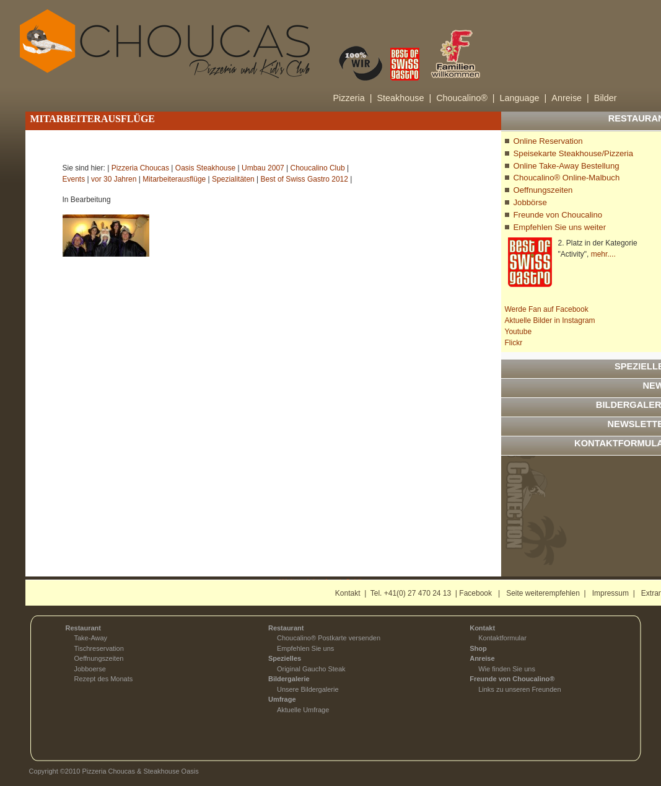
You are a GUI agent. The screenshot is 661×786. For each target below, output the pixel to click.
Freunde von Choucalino (558, 214)
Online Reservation (548, 141)
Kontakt (348, 593)
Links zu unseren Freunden (519, 689)
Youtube (518, 331)
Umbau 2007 (263, 168)
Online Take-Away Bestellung (566, 165)
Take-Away (91, 638)
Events (74, 179)
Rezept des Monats (103, 678)
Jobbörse (530, 202)
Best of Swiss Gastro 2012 (304, 179)
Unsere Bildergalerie (308, 689)
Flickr (514, 342)
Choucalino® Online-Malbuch (567, 177)
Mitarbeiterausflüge (174, 179)
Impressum (610, 593)
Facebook (475, 593)
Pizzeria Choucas (140, 168)
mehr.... (603, 254)
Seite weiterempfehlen (543, 593)
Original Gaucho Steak (311, 669)
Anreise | (570, 98)
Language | (523, 98)
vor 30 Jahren (113, 179)
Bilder (605, 98)
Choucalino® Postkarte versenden (328, 638)
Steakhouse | (404, 98)
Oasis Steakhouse (205, 168)
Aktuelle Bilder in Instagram (550, 320)
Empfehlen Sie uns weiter (560, 227)
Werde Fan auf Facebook (547, 309)
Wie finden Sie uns (506, 669)
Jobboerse (90, 669)
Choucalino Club (318, 168)
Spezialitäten (233, 179)
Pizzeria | (352, 98)
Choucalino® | (465, 98)
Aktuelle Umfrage (303, 709)
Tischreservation (99, 648)
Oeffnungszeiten (543, 190)
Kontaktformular (502, 638)
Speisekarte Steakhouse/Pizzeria (574, 153)
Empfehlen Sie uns (305, 648)
